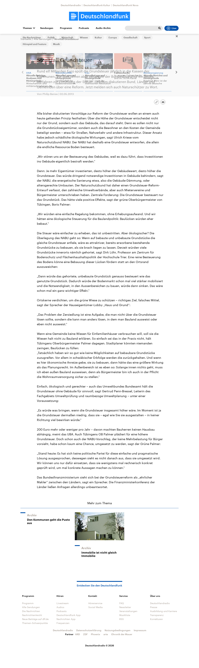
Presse (153, 607)
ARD (77, 634)
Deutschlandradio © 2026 (99, 645)
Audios (60, 607)
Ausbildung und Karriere (163, 611)
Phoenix (95, 634)
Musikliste (124, 615)
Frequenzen (63, 623)
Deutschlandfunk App (69, 615)
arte (105, 634)
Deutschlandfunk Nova (125, 5)
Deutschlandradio (71, 5)
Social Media (95, 607)
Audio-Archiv (103, 28)
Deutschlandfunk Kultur (97, 5)
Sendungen (46, 28)
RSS (121, 619)
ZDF (85, 634)
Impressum (140, 630)
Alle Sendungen (43, 39)
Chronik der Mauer (121, 634)
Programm (66, 28)
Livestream (63, 603)
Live (171, 28)
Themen (27, 28)
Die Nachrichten (31, 611)
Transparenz (157, 615)
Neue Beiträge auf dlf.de (35, 619)
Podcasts (84, 28)
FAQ (121, 603)
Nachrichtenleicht (32, 615)
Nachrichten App (66, 619)
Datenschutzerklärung (88, 630)
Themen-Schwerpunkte (35, 623)
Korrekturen (156, 619)
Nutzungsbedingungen (117, 630)
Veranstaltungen (128, 611)
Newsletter (125, 607)
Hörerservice (95, 603)
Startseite (25, 39)
